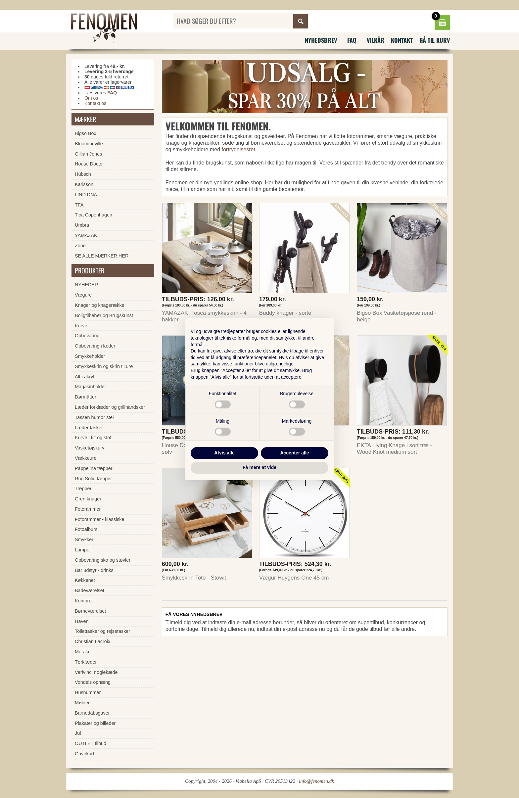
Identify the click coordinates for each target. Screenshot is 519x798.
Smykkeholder (90, 356)
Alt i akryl (84, 376)
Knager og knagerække (99, 305)
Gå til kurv (434, 40)
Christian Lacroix (92, 641)
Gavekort (84, 753)
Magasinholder (90, 386)
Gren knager (88, 498)
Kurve (81, 325)
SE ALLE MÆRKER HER (101, 255)
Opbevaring (87, 335)
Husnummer (88, 692)
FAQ (351, 40)
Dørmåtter (85, 396)
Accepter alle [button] (294, 452)
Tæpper (83, 488)
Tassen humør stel (94, 417)
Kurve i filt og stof (93, 437)
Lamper (83, 549)
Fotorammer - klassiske (99, 519)
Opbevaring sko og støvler (102, 560)
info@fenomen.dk (316, 781)
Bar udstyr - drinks (94, 570)
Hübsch (83, 174)
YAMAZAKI (87, 235)
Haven (82, 621)
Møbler (82, 702)
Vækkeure (86, 458)
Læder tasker (89, 427)
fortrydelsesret (238, 149)
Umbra (82, 225)
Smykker (84, 539)
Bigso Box (85, 133)
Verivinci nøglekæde (96, 672)
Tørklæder (86, 662)
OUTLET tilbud (90, 743)
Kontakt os (95, 103)
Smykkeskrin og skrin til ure (104, 366)
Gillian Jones (88, 154)
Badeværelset (89, 590)
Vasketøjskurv (89, 447)
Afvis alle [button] (224, 452)
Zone (80, 245)
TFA (79, 205)
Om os (91, 98)
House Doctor (89, 163)
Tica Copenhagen (93, 214)
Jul (78, 733)
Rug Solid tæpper (93, 478)
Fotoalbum (86, 529)
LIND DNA (86, 194)
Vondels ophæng (93, 682)
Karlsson (84, 184)
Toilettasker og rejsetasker (102, 631)
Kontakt (402, 40)
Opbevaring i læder (95, 346)
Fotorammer (88, 509)
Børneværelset (90, 611)
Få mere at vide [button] (259, 467)
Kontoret (84, 600)
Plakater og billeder (95, 723)
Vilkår (375, 40)
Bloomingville (89, 143)
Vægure (83, 295)
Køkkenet (85, 580)
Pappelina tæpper (94, 468)
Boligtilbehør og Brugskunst (104, 315)
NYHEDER (86, 284)
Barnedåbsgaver (92, 713)
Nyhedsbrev (321, 40)
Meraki (82, 651)
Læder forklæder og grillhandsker (110, 407)
